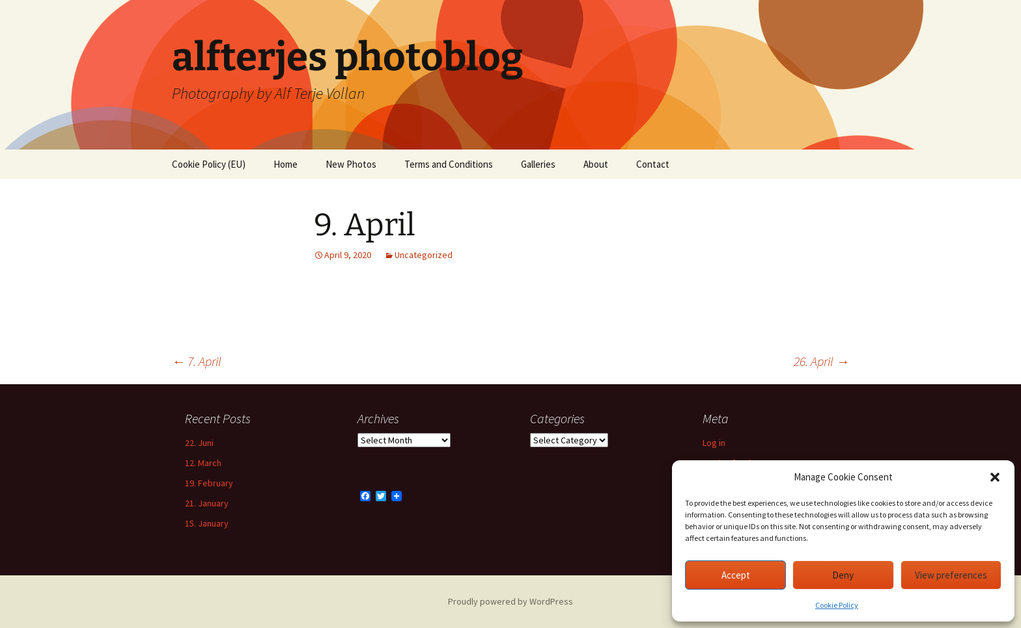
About (595, 164)
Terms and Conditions (448, 164)
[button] (994, 477)
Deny (843, 575)
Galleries (538, 164)
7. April (196, 361)
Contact (652, 164)
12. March (203, 463)
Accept (735, 575)
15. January (207, 523)
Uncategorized (424, 255)
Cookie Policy (836, 605)
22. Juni (199, 443)
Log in (714, 443)
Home (285, 164)
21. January (207, 503)
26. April (821, 361)
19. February (209, 483)
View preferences (951, 575)
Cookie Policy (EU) (208, 164)
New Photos (351, 164)
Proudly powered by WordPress (510, 601)
